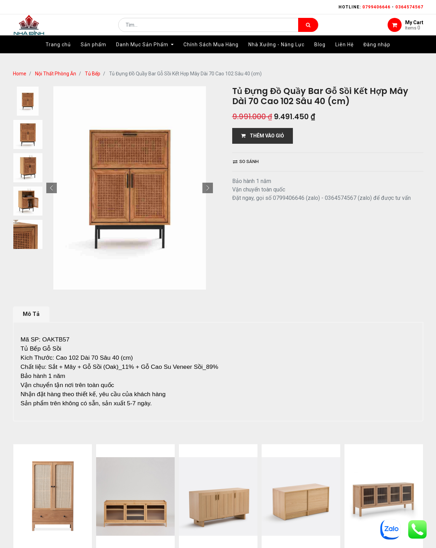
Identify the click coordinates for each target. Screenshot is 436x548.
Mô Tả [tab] (31, 314)
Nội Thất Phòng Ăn (55, 73)
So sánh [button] (246, 161)
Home (19, 73)
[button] (51, 188)
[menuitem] (58, 55)
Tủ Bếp (92, 73)
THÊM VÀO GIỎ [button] (262, 135)
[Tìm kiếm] (308, 30)
